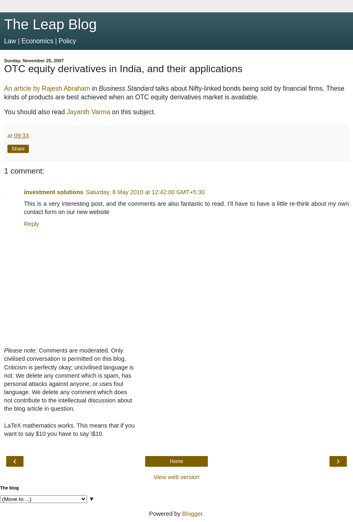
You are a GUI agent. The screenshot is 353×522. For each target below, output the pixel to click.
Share (18, 149)
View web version (176, 477)
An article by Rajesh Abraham (47, 88)
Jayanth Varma (88, 111)
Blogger (192, 513)
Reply (31, 224)
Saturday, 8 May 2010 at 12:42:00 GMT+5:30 (145, 192)
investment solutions (53, 192)
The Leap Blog (50, 24)
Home (176, 461)
